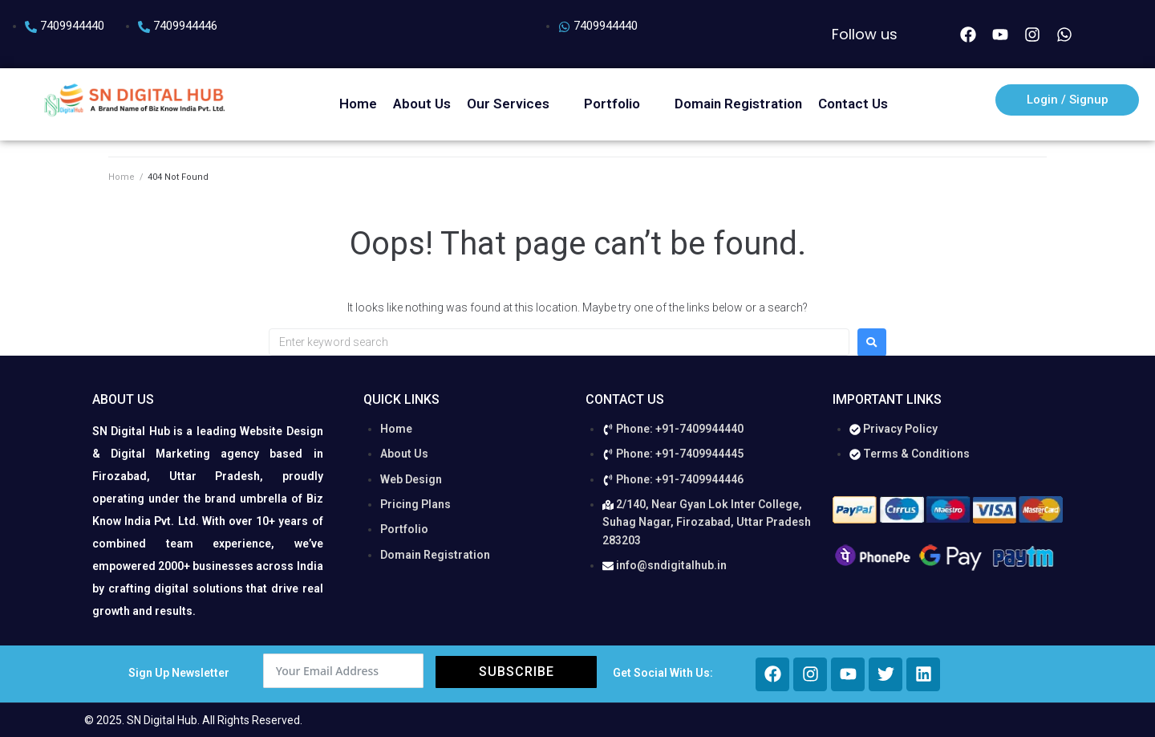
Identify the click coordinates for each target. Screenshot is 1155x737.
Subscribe (516, 671)
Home (121, 177)
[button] (517, 104)
